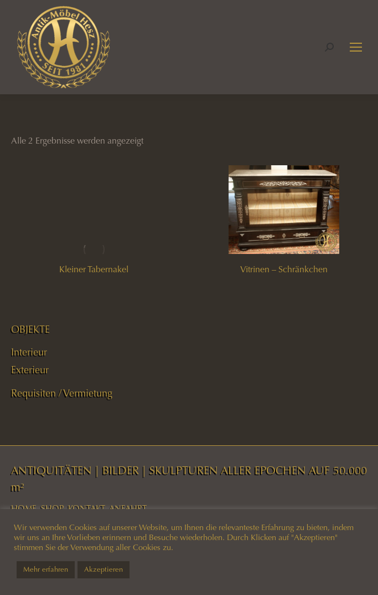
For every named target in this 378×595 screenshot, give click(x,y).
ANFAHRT (128, 508)
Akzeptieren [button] (103, 569)
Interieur (29, 352)
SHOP (52, 508)
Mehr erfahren (45, 569)
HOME (24, 508)
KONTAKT (86, 508)
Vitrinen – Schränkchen (284, 269)
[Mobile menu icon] (356, 47)
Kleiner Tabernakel (93, 269)
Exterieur (30, 370)
